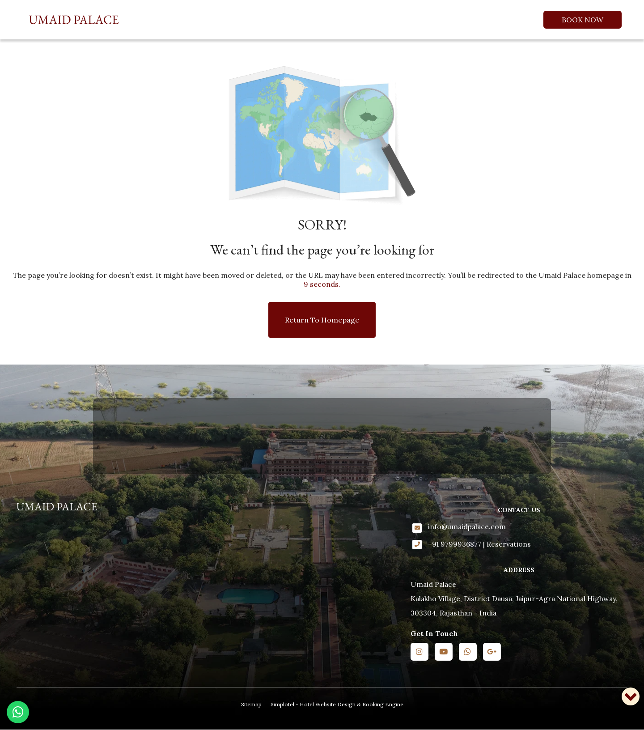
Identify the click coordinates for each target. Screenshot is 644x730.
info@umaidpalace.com (467, 526)
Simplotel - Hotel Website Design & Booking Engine (337, 704)
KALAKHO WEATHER (322, 436)
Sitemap (251, 704)
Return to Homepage (322, 319)
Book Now (582, 19)
